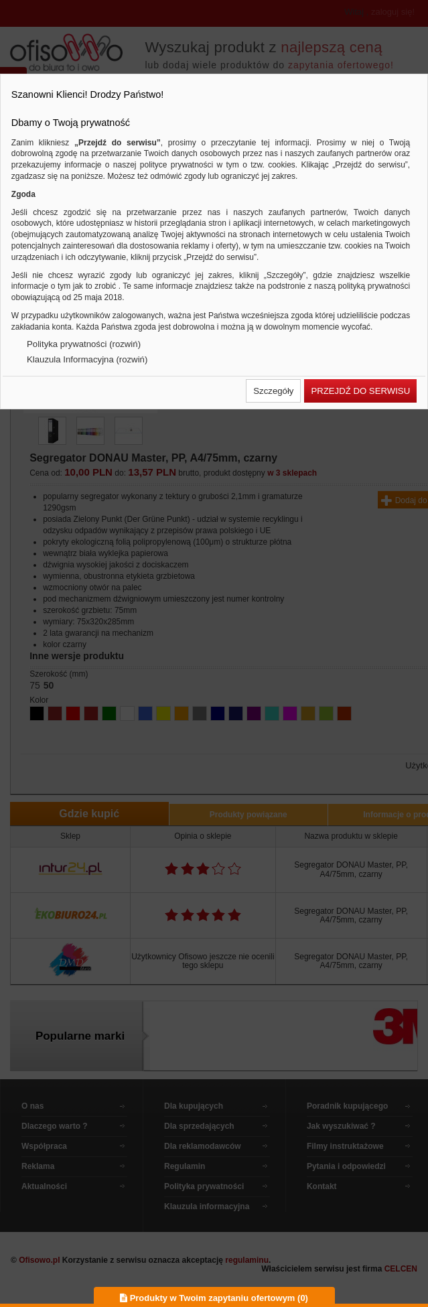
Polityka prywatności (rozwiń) (84, 344)
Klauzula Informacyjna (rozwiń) (87, 359)
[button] (273, 391)
